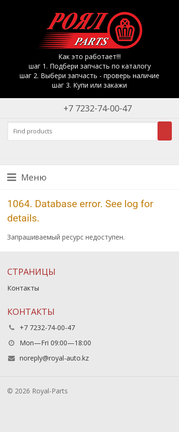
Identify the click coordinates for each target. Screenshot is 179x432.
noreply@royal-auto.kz (54, 357)
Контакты (23, 287)
